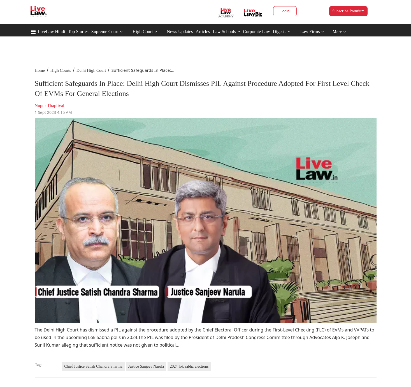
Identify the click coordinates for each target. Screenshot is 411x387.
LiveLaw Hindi (51, 31)
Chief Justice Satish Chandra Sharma (93, 366)
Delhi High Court (91, 70)
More (339, 32)
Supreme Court (105, 31)
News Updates (180, 31)
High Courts (60, 70)
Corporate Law (256, 31)
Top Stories (78, 31)
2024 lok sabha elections (189, 366)
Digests (279, 31)
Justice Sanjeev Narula (146, 366)
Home (40, 70)
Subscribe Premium (348, 11)
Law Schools (226, 31)
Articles (203, 31)
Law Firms (312, 31)
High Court (143, 31)
